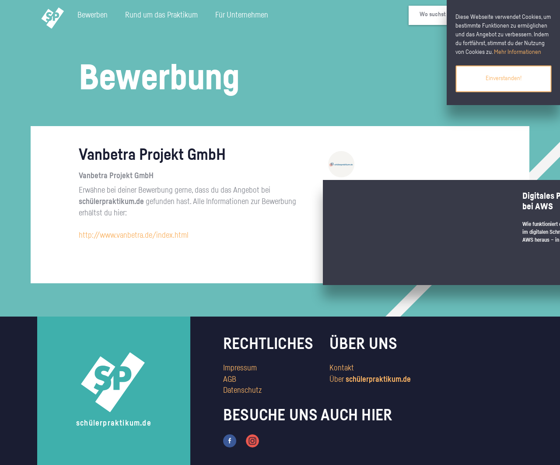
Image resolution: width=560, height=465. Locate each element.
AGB (229, 380)
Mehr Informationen (517, 52)
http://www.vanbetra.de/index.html (134, 236)
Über (370, 380)
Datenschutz (242, 391)
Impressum (240, 368)
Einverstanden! (504, 78)
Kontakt (341, 368)
